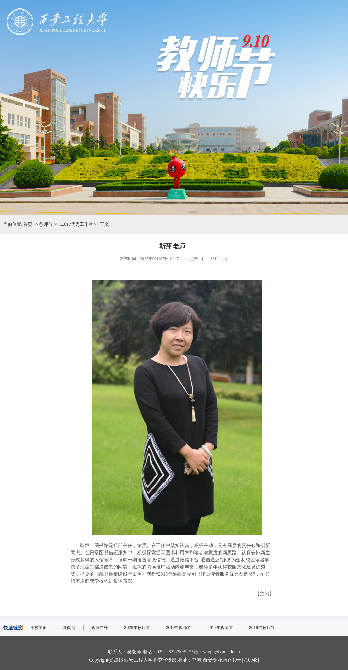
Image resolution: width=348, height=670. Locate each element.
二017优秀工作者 (76, 224)
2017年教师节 (220, 627)
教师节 (46, 224)
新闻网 (69, 627)
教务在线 (100, 627)
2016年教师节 (261, 627)
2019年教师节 (178, 627)
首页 (27, 224)
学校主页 (39, 627)
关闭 (264, 593)
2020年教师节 (137, 627)
